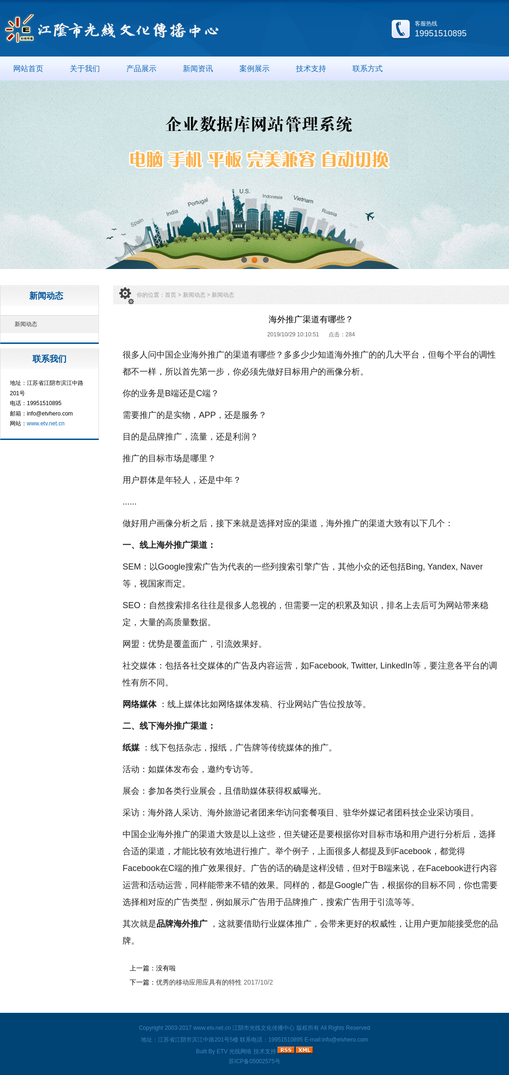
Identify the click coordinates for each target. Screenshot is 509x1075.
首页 (170, 295)
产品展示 (141, 69)
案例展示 (254, 69)
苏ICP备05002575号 (254, 1061)
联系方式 (368, 69)
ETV (222, 1051)
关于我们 (85, 69)
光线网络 (240, 1051)
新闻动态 (26, 324)
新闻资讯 (198, 69)
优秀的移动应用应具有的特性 (199, 982)
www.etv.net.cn (46, 423)
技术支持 (311, 69)
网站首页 (28, 69)
